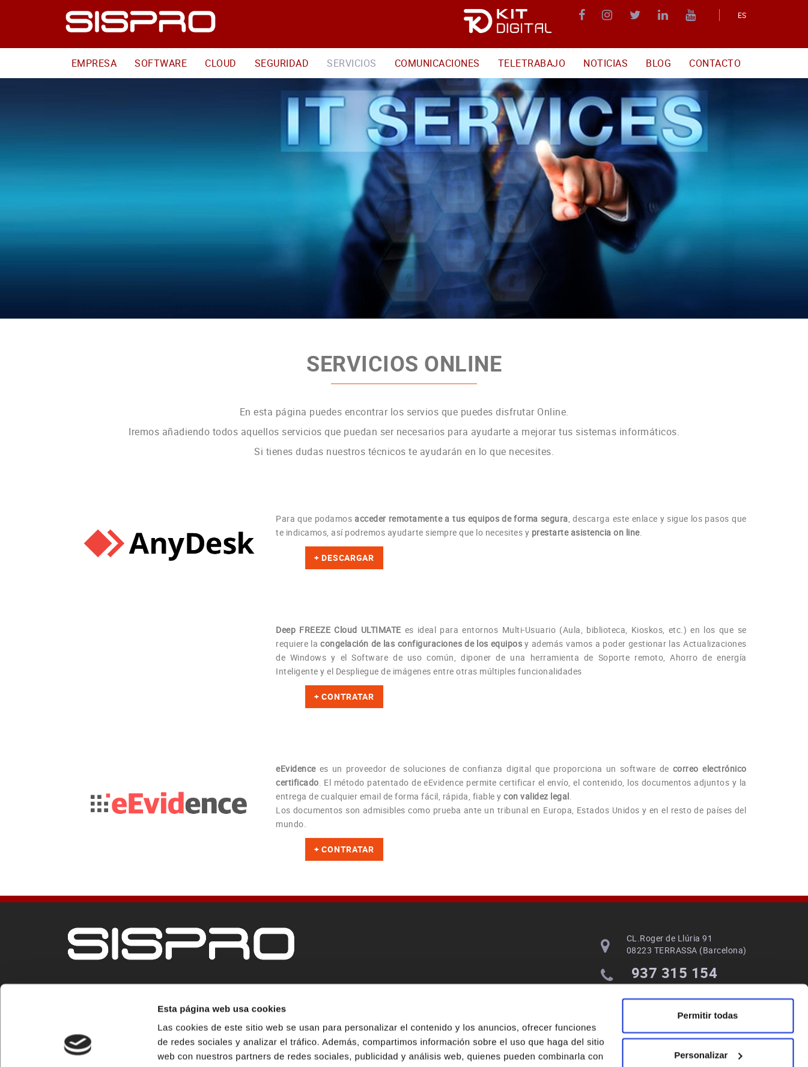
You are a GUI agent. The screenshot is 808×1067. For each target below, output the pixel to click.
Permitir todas (708, 940)
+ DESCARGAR (344, 557)
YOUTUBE (692, 15)
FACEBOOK (584, 15)
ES (742, 15)
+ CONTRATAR (344, 696)
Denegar (708, 1019)
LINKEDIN (665, 15)
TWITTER (637, 15)
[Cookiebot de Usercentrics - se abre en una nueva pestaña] (77, 1044)
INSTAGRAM (609, 15)
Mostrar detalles (192, 1043)
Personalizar (708, 979)
